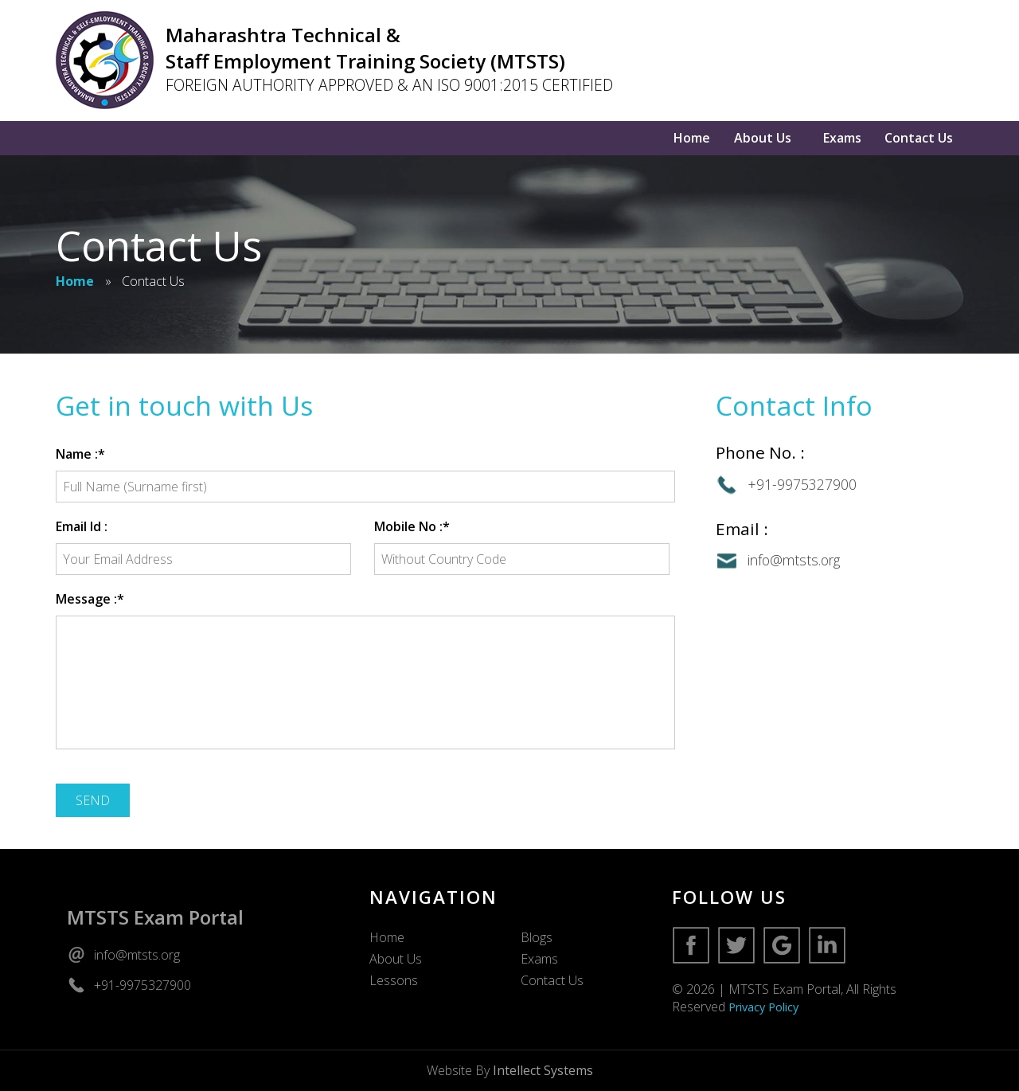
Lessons (393, 980)
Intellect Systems (543, 1070)
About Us (762, 138)
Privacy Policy (763, 1007)
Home (691, 138)
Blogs (536, 937)
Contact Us (918, 138)
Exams (842, 138)
